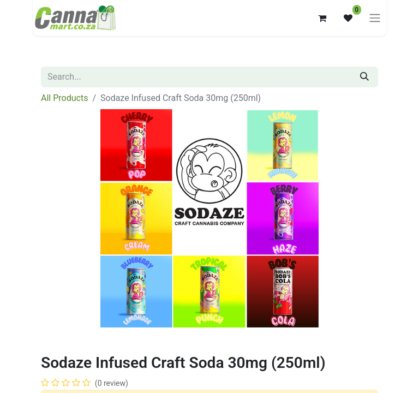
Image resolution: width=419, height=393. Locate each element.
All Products (64, 98)
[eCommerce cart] (322, 18)
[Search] (364, 77)
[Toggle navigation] (374, 18)
